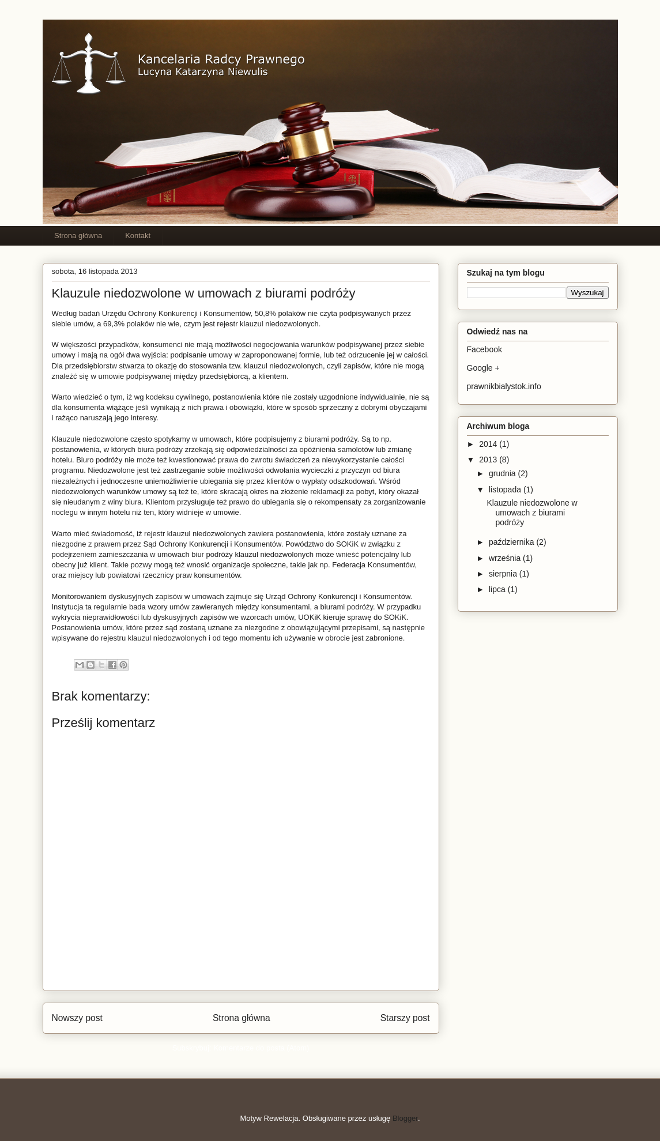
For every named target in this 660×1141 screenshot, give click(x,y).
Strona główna (78, 235)
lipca (498, 589)
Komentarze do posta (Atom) (261, 1048)
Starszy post (405, 1018)
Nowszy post (77, 1018)
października (513, 542)
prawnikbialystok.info (504, 386)
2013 (489, 459)
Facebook (484, 349)
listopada (506, 489)
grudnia (503, 473)
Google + (483, 367)
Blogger (405, 1118)
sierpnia (504, 573)
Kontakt (137, 235)
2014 (489, 444)
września (506, 558)
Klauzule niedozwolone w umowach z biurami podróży (531, 512)
